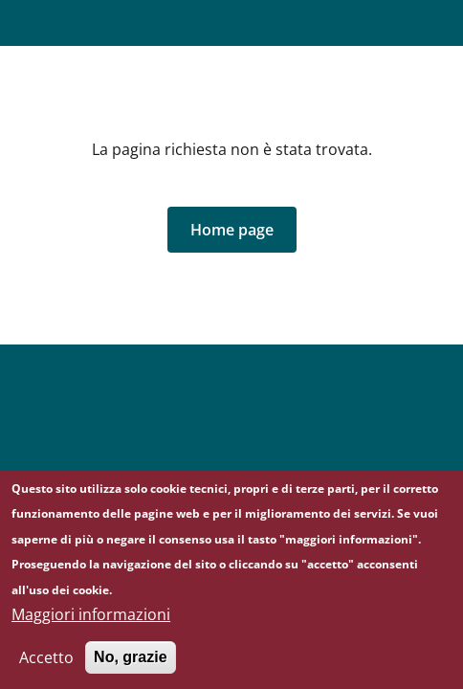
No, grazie (130, 664)
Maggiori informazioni (90, 621)
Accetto (46, 664)
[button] (232, 230)
